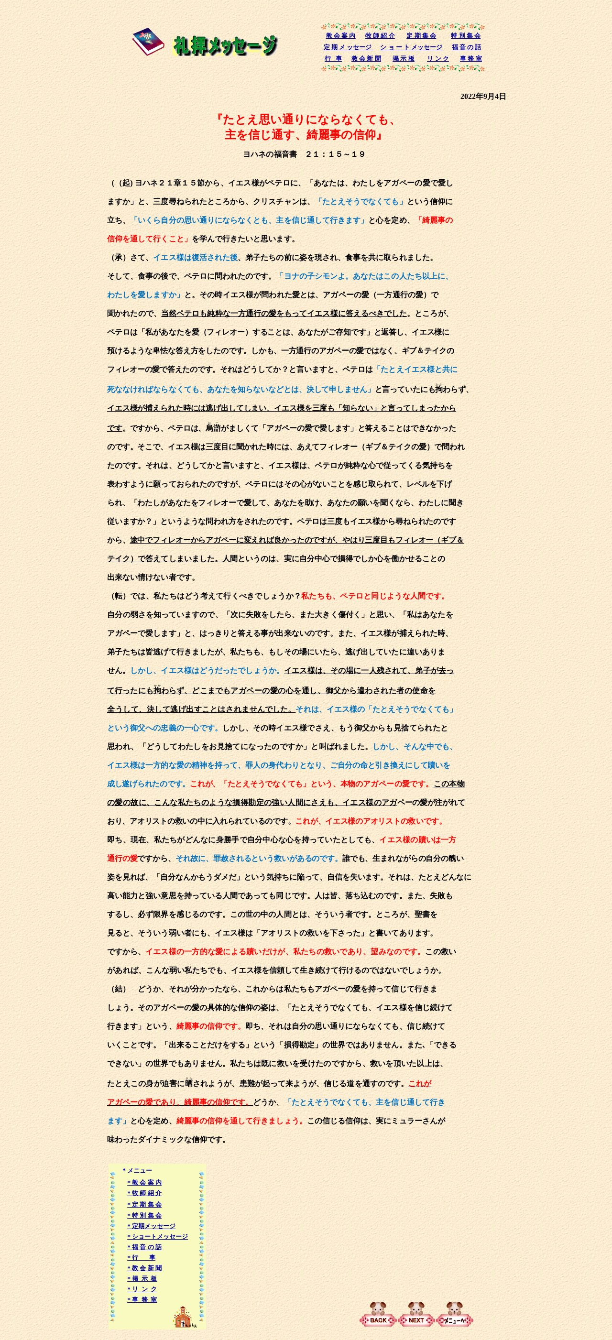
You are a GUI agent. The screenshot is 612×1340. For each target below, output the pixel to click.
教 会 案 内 (341, 35)
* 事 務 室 (142, 1299)
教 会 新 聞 (366, 58)
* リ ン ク (142, 1289)
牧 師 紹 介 (380, 35)
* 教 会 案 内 (144, 1182)
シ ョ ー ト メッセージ (411, 47)
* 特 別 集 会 (144, 1215)
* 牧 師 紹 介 (144, 1193)
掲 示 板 (404, 58)
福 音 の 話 (466, 47)
